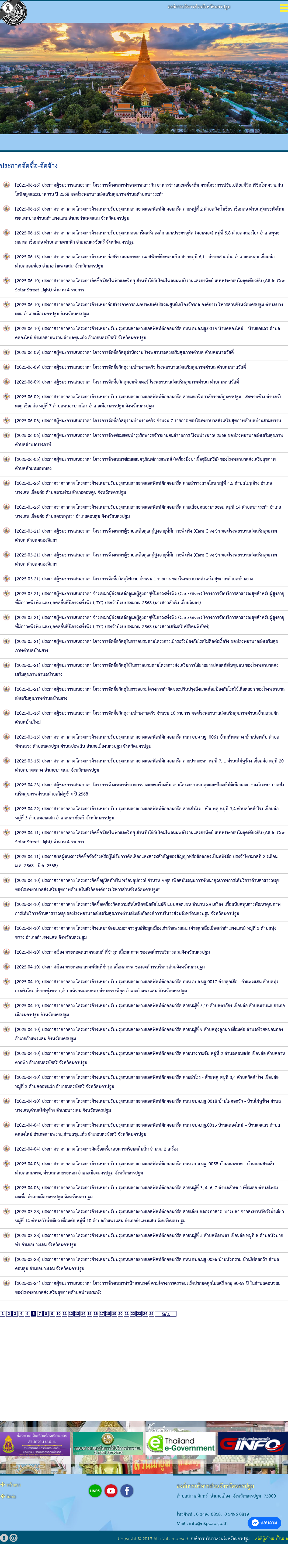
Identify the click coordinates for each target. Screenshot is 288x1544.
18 (108, 1313)
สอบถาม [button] (264, 1523)
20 (120, 1313)
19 (114, 1313)
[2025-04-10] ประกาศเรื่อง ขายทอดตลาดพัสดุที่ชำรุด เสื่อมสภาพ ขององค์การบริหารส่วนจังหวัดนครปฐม (110, 967)
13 (77, 1313)
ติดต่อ (11, 1497)
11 (65, 1313)
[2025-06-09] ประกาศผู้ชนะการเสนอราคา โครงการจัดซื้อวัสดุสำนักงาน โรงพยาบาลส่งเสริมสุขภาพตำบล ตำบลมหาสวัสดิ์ (124, 352)
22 (133, 1313)
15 (89, 1313)
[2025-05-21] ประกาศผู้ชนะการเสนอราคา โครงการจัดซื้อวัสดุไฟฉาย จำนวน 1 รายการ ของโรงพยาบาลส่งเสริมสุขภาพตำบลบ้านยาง (134, 579)
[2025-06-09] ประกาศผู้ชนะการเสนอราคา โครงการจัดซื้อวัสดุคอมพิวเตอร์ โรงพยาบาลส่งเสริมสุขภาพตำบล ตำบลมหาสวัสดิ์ (127, 382)
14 (83, 1313)
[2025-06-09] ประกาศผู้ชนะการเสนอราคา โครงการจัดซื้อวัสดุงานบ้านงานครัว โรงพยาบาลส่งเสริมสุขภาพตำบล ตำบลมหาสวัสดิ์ (130, 367)
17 (102, 1313)
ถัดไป (165, 1314)
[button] (131, 1461)
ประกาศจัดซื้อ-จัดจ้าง (29, 166)
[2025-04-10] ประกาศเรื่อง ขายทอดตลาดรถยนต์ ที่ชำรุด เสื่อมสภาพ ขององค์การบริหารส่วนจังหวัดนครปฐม (112, 952)
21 (126, 1313)
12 (71, 1313)
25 (151, 1313)
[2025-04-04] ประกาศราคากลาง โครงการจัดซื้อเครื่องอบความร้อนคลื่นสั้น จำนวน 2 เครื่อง (96, 1149)
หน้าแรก (13, 1485)
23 (139, 1313)
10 (58, 1313)
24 (145, 1313)
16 (95, 1313)
